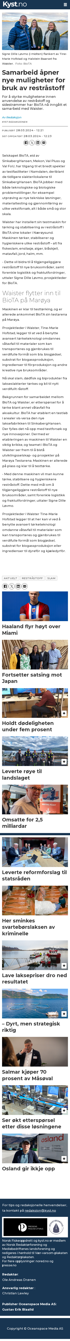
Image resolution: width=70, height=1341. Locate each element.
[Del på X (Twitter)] (32, 142)
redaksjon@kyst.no (40, 1210)
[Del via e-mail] (43, 142)
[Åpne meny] (65, 5)
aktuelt (10, 578)
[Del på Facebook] (26, 142)
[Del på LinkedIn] (38, 142)
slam (51, 578)
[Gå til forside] (30, 4)
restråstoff (32, 578)
